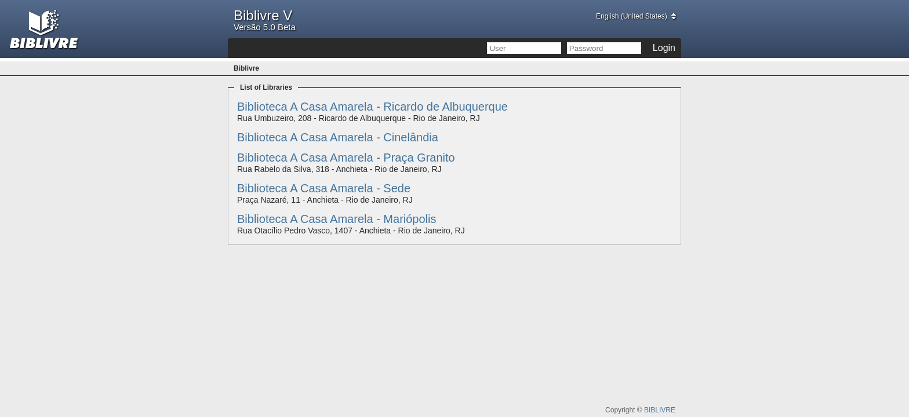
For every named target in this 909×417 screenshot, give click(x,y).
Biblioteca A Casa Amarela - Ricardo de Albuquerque (372, 106)
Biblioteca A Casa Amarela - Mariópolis (337, 219)
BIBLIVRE (659, 410)
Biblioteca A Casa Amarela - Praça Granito (346, 157)
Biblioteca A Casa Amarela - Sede (323, 188)
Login (664, 48)
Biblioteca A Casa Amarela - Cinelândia (337, 137)
